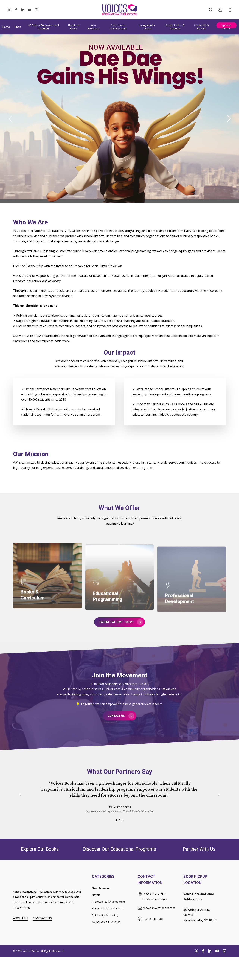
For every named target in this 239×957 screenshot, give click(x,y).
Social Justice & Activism (107, 908)
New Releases (100, 888)
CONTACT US (42, 918)
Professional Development (108, 901)
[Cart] (230, 10)
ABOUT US (20, 918)
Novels (96, 894)
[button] (119, 622)
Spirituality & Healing (105, 915)
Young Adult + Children (106, 921)
